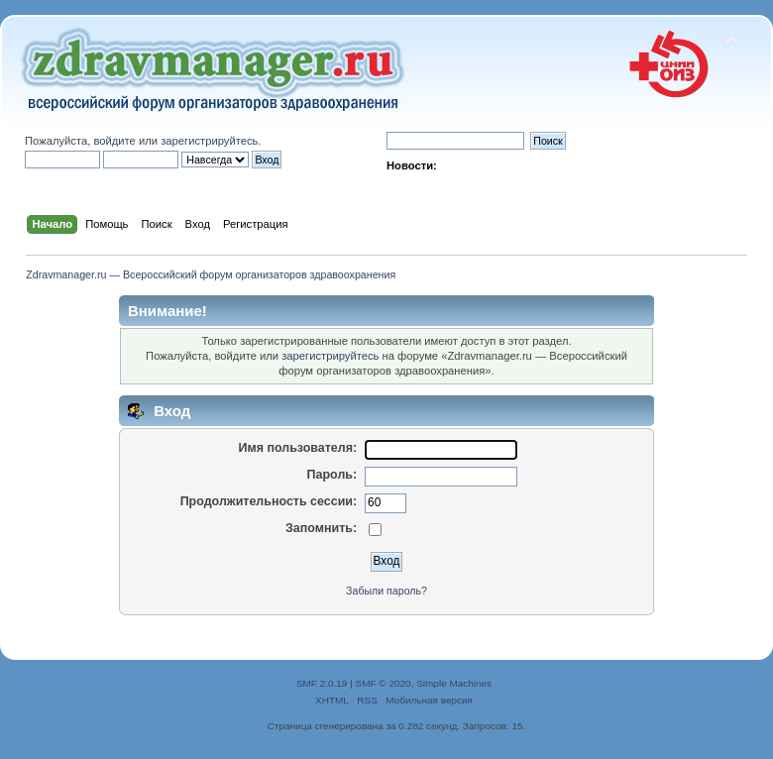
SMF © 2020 (383, 683)
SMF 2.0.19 (322, 683)
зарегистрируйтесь (209, 141)
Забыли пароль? (386, 590)
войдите (114, 141)
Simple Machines (454, 683)
